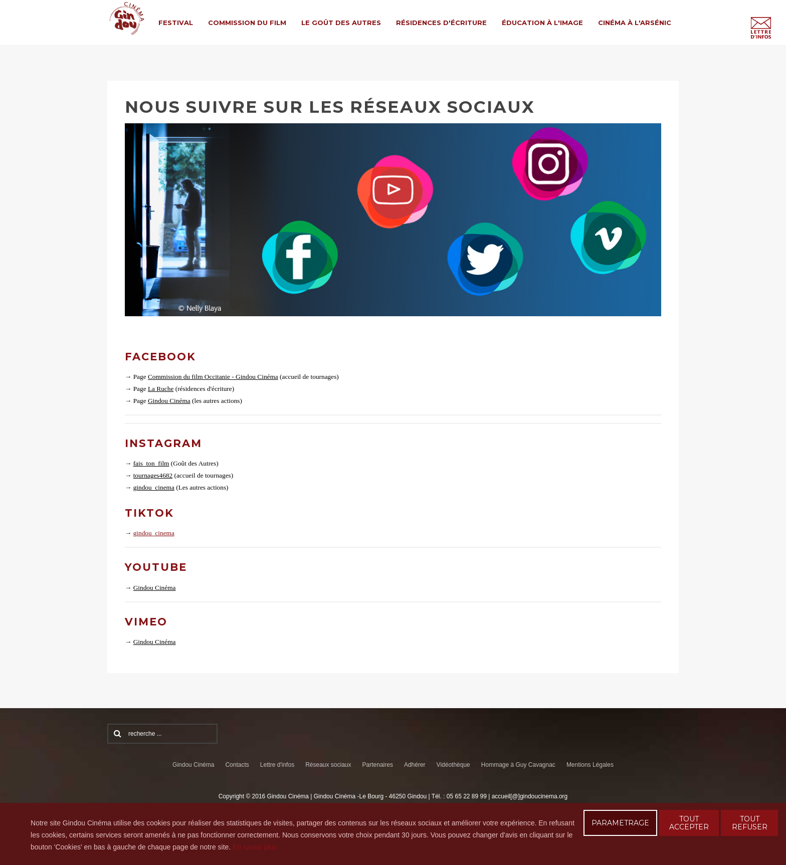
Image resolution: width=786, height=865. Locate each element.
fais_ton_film (151, 463)
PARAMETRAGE (620, 822)
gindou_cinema (153, 487)
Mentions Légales (590, 764)
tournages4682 (152, 475)
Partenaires (377, 764)
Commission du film (247, 23)
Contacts (237, 764)
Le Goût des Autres (341, 23)
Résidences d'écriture (441, 23)
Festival (175, 23)
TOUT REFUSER (749, 822)
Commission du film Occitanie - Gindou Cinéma (213, 376)
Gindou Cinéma (169, 400)
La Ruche (160, 388)
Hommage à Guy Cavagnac (518, 764)
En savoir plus (255, 847)
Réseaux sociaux (328, 764)
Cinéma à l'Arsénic (634, 23)
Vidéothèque (453, 764)
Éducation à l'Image (542, 23)
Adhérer (415, 764)
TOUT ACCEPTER (689, 822)
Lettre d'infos (277, 764)
